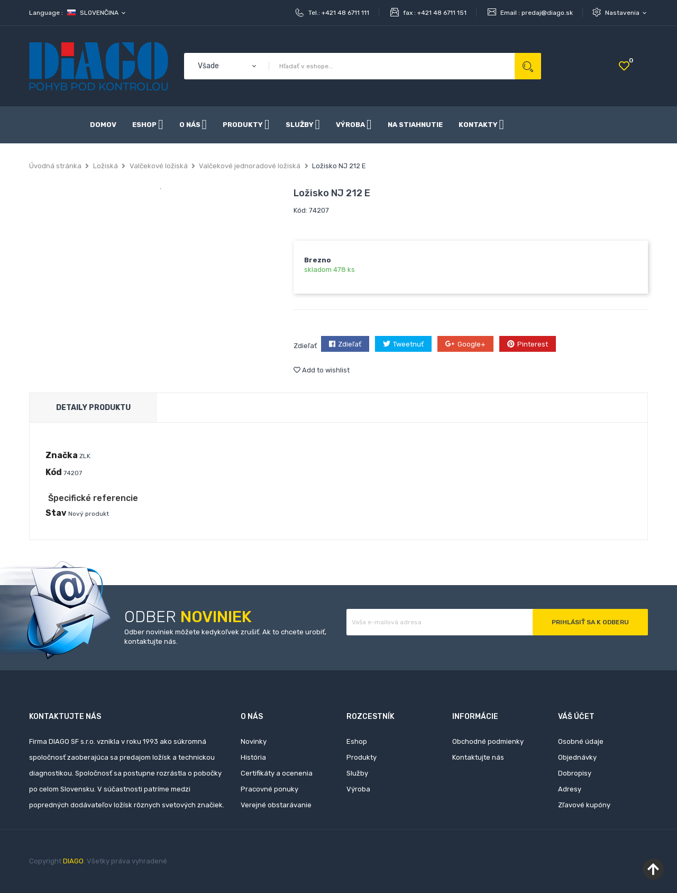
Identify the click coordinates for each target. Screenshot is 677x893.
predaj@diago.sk (547, 12)
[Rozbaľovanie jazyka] (97, 12)
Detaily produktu (93, 407)
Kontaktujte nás (478, 757)
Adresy (569, 789)
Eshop (356, 741)
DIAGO (73, 861)
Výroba (358, 789)
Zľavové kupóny (584, 805)
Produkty (361, 757)
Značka (61, 455)
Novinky (254, 741)
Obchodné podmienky (488, 741)
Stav (56, 513)
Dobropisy (574, 773)
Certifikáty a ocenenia (277, 773)
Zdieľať (349, 344)
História (253, 757)
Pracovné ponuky (269, 789)
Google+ (472, 344)
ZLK (84, 456)
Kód (53, 472)
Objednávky (577, 757)
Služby (357, 773)
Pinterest (532, 344)
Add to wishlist (322, 370)
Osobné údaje (580, 741)
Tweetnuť (408, 344)
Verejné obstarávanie (276, 805)
